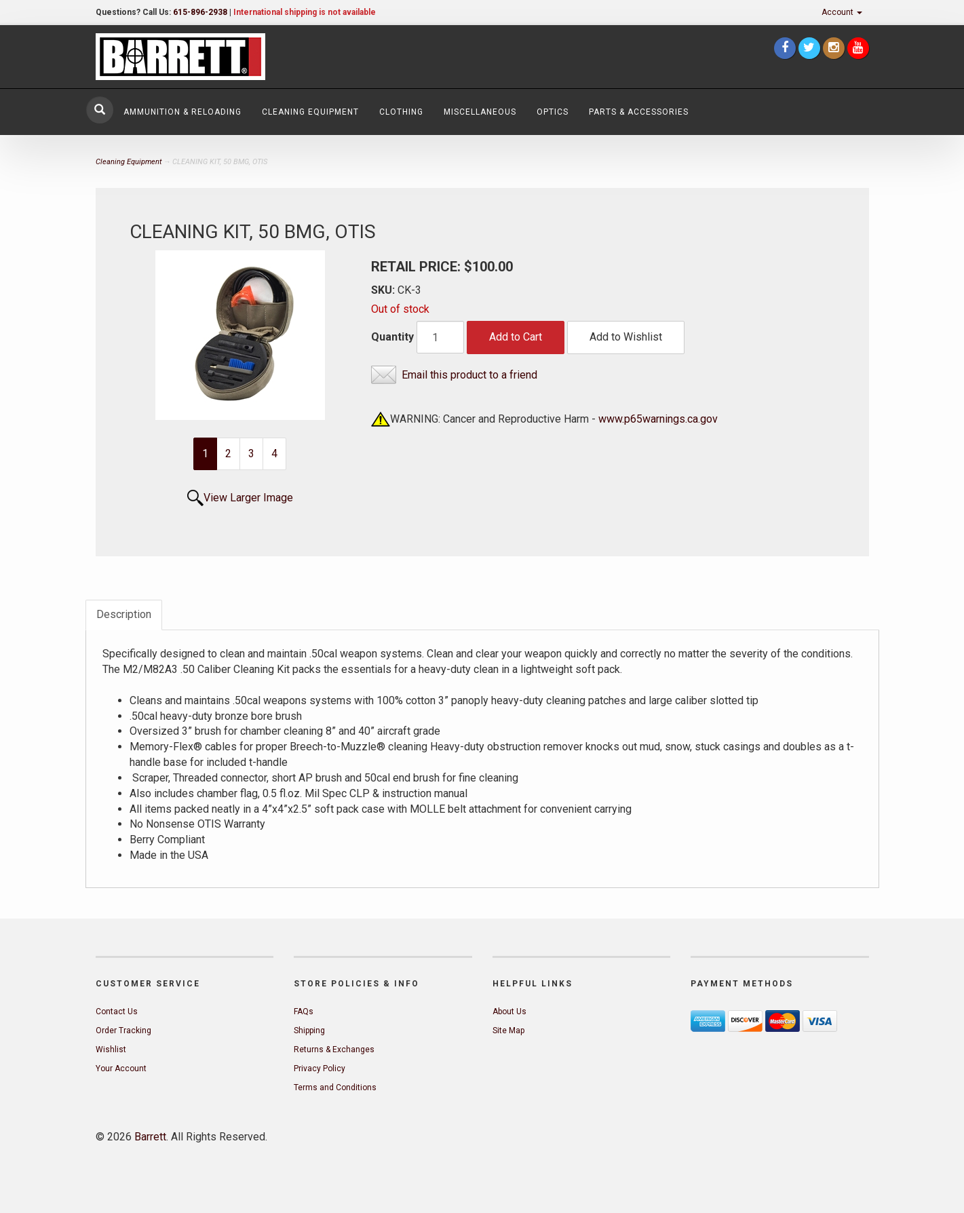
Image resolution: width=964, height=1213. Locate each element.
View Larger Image (248, 497)
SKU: (384, 290)
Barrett (150, 1136)
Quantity (392, 336)
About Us (509, 1011)
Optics (552, 112)
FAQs (303, 1011)
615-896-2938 (200, 12)
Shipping (309, 1030)
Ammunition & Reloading (182, 112)
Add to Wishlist (626, 336)
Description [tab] (123, 614)
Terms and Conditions (335, 1087)
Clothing (401, 112)
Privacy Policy (319, 1068)
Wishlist (111, 1049)
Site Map (508, 1030)
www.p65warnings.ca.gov (658, 418)
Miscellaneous (480, 112)
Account (842, 12)
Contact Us (117, 1011)
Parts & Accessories (639, 112)
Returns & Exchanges (334, 1049)
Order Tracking (123, 1030)
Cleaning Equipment (310, 112)
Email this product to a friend (469, 374)
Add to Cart (515, 336)
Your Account (121, 1068)
